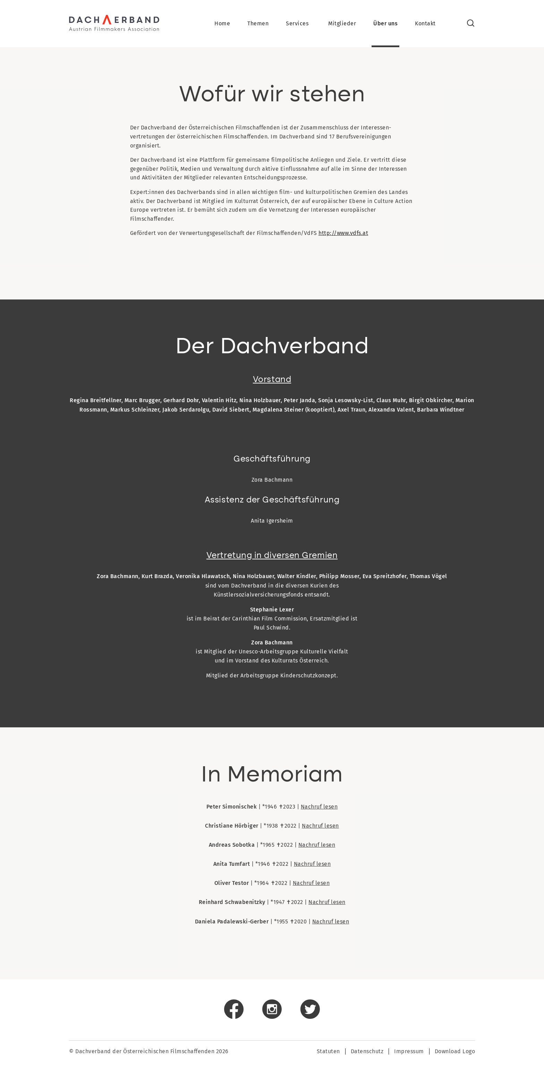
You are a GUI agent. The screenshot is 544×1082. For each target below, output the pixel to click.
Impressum (409, 1052)
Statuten (328, 1052)
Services (297, 24)
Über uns (385, 24)
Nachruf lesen (319, 808)
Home (222, 24)
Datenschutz (367, 1052)
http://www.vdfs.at (343, 234)
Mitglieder (342, 24)
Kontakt (425, 24)
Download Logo (455, 1052)
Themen (258, 24)
